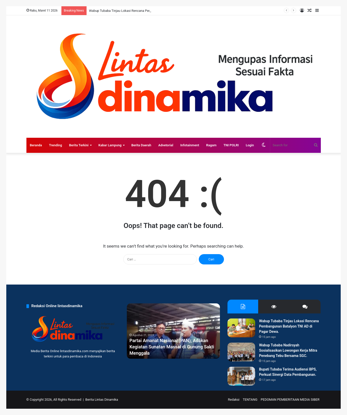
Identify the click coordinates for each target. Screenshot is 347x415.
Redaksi (234, 399)
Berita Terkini (79, 145)
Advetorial (165, 145)
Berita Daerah (141, 145)
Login (250, 145)
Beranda (36, 145)
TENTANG (250, 399)
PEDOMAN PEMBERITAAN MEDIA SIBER (290, 399)
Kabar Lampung (110, 145)
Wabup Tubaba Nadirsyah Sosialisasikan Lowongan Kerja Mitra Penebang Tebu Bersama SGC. (288, 350)
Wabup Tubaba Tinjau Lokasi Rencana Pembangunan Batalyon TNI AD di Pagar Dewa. (289, 326)
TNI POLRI (231, 145)
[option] (173, 331)
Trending (55, 145)
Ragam (211, 145)
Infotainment (189, 145)
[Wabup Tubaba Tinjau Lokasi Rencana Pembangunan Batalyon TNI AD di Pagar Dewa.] (241, 327)
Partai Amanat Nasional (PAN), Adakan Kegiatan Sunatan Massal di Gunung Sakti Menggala (171, 347)
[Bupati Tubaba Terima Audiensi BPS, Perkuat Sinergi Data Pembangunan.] (241, 376)
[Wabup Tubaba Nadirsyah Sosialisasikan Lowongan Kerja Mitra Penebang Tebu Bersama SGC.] (241, 352)
